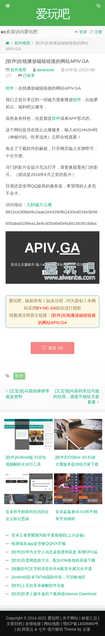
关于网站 (70, 618)
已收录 (29, 75)
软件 (10, 88)
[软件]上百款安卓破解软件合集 (38, 585)
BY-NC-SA (46, 308)
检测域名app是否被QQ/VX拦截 (38, 543)
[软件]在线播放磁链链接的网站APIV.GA (47, 61)
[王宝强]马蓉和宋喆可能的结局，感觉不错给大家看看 (76, 396)
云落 (86, 629)
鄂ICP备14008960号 (81, 623)
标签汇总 (89, 618)
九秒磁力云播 (39, 204)
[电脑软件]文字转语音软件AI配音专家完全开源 (51, 568)
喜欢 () (52, 348)
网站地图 (52, 623)
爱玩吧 (53, 618)
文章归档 (14, 623)
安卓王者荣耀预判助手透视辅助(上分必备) (48, 535)
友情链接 (33, 623)
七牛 (42, 629)
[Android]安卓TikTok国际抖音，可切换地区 (48, 577)
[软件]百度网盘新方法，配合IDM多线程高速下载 (53, 560)
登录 (83, 32)
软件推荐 (22, 43)
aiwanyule (45, 70)
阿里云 (28, 629)
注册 (98, 32)
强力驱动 (55, 629)
